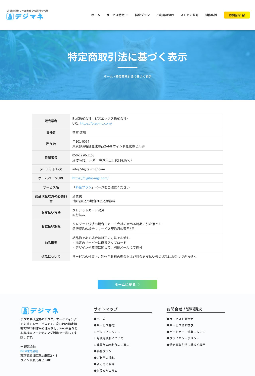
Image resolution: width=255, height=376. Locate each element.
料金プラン (83, 187)
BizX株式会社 (29, 351)
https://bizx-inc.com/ (96, 123)
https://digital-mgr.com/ (90, 178)
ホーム (108, 76)
